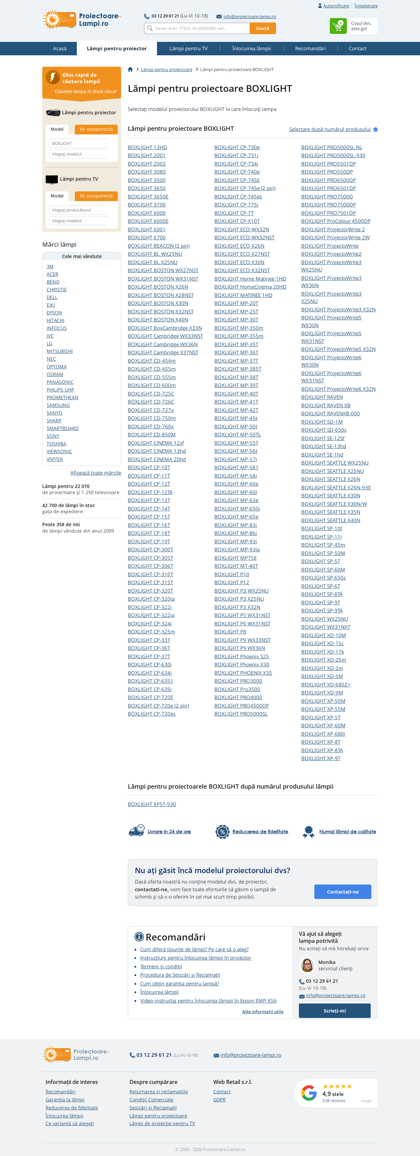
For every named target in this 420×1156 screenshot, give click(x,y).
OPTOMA (57, 366)
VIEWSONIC (59, 451)
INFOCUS (57, 328)
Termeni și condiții (161, 966)
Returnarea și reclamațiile (158, 1091)
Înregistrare (366, 6)
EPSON (54, 312)
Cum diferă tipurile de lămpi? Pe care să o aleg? (194, 949)
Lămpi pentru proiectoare (166, 69)
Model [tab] (57, 129)
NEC (51, 359)
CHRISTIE (57, 289)
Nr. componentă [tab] (96, 129)
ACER (52, 274)
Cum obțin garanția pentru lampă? (179, 983)
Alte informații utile (262, 1012)
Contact (221, 1091)
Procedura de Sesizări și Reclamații (180, 974)
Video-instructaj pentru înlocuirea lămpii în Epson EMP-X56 (208, 1000)
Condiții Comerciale (151, 1099)
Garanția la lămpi (65, 1099)
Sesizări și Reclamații (153, 1107)
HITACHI (55, 320)
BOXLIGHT (147, 147)
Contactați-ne (343, 892)
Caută (262, 28)
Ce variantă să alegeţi (70, 1123)
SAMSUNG (58, 405)
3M (50, 266)
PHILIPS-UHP (60, 389)
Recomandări (60, 1091)
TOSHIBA (56, 443)
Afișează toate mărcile (95, 472)
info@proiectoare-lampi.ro (246, 16)
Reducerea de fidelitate (72, 1107)
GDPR (219, 1099)
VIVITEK (55, 459)
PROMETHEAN (62, 397)
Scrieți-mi (335, 1011)
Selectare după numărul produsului (330, 129)
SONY (53, 436)
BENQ (53, 282)
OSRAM (55, 374)
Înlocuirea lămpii (159, 991)
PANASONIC (60, 382)
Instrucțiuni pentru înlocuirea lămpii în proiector (195, 957)
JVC (50, 335)
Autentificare (336, 6)
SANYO (54, 413)
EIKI (51, 305)
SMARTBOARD (62, 428)
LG (49, 343)
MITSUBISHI (60, 351)
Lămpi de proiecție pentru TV (162, 1123)
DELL (52, 297)
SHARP (54, 420)
